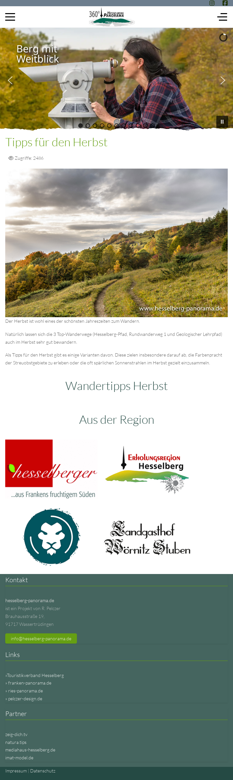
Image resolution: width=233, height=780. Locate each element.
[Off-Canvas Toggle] (222, 17)
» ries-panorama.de (24, 690)
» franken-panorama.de (28, 683)
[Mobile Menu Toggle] (10, 17)
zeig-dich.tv (16, 734)
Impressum (16, 770)
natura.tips (16, 742)
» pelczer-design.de (23, 698)
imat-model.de (19, 757)
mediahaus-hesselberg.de (30, 749)
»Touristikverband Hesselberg (34, 675)
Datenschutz (42, 770)
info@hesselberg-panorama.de (41, 638)
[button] (10, 80)
